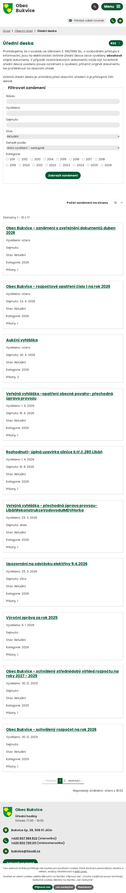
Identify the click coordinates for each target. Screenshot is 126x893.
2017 (89, 159)
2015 (63, 159)
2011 (12, 159)
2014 (50, 159)
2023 (66, 165)
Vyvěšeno (13, 108)
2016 (76, 159)
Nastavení (84, 887)
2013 (37, 159)
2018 (102, 159)
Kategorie (13, 154)
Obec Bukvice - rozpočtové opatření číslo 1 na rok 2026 (58, 286)
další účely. (81, 871)
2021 (39, 165)
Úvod (6, 31)
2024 (80, 165)
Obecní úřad (24, 31)
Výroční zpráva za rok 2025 (32, 617)
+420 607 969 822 (24, 838)
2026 (108, 165)
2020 (26, 165)
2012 (24, 159)
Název (10, 96)
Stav (9, 131)
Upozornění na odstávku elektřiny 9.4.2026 (46, 563)
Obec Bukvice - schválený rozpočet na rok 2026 (51, 729)
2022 (52, 165)
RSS (116, 43)
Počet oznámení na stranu (87, 203)
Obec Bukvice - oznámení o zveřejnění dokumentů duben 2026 (61, 230)
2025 (94, 165)
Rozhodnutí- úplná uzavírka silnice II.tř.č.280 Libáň (54, 452)
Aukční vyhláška (22, 340)
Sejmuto (12, 119)
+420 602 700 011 (23, 843)
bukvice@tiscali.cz (25, 851)
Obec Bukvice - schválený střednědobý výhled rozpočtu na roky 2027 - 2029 (62, 673)
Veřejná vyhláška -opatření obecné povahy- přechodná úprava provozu (59, 396)
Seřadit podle (16, 143)
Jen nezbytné (64, 887)
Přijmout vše (42, 887)
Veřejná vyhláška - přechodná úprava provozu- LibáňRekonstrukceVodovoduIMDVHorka (51, 508)
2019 (13, 165)
